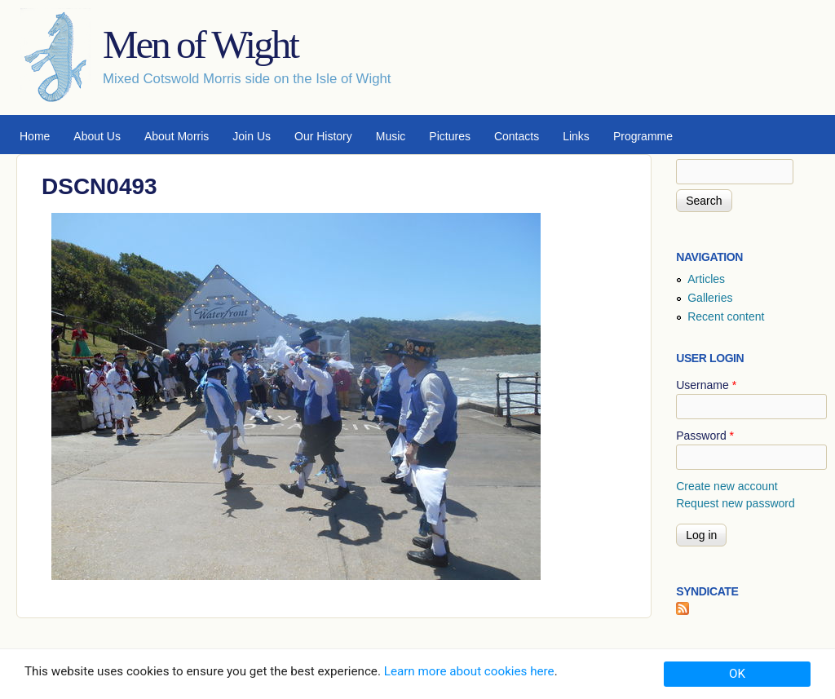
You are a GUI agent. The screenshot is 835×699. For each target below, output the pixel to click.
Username (706, 385)
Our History (323, 136)
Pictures (450, 136)
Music (391, 136)
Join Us (251, 136)
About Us (97, 136)
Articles (706, 278)
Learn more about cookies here (469, 671)
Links (576, 136)
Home (35, 136)
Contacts (516, 136)
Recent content (725, 316)
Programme (643, 136)
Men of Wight (200, 44)
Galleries (709, 297)
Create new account (727, 486)
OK (737, 673)
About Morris (176, 136)
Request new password (735, 503)
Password (705, 435)
